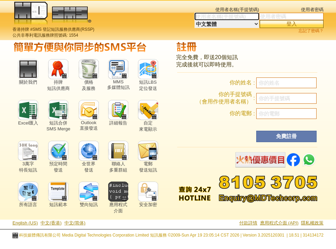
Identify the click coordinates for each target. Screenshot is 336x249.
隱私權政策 (312, 222)
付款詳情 (248, 222)
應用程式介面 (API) (279, 222)
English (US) (25, 222)
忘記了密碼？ (311, 30)
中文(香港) (51, 222)
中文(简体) (75, 222)
